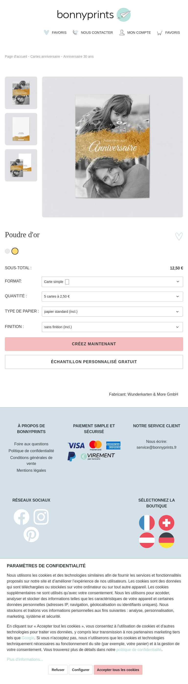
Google (28, 638)
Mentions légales (31, 470)
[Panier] (168, 32)
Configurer (81, 670)
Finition (14, 327)
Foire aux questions (31, 444)
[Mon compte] (135, 32)
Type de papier (21, 311)
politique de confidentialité (138, 650)
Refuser (58, 670)
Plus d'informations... (25, 659)
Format (13, 281)
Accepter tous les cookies (118, 670)
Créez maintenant (94, 344)
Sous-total (18, 268)
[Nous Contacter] (93, 32)
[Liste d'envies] (55, 32)
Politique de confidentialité (31, 451)
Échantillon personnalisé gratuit (94, 362)
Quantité (15, 296)
